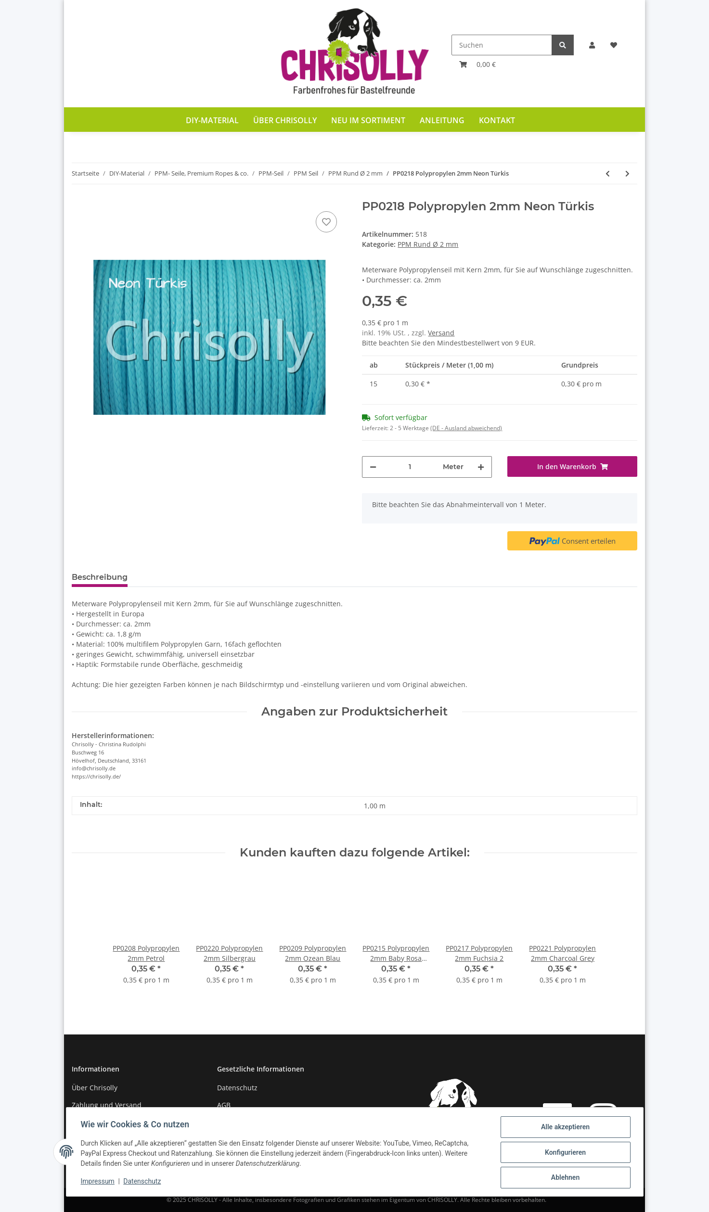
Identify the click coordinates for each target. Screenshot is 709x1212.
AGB (224, 1105)
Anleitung (442, 120)
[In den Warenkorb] (572, 466)
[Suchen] (501, 45)
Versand (441, 332)
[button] (592, 45)
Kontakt (497, 120)
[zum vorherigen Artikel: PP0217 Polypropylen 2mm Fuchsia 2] (608, 173)
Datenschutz (237, 1087)
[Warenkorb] (477, 64)
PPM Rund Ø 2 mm (428, 244)
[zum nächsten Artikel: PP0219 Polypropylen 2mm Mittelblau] (627, 173)
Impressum (99, 1182)
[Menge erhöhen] (480, 467)
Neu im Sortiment (368, 120)
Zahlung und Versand (107, 1105)
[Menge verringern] (373, 467)
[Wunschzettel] (614, 45)
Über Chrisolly (285, 120)
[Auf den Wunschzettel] (326, 221)
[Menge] (409, 467)
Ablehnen (564, 1178)
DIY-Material (212, 120)
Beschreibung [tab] (100, 577)
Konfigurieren (564, 1153)
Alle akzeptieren (564, 1128)
